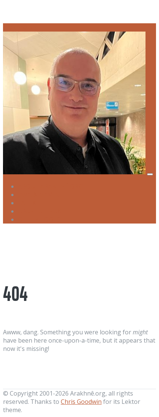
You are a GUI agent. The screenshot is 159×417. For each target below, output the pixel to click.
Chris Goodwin (81, 401)
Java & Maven (39, 194)
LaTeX (27, 203)
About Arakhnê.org (50, 186)
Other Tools (39, 219)
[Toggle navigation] (150, 174)
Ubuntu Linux (39, 211)
